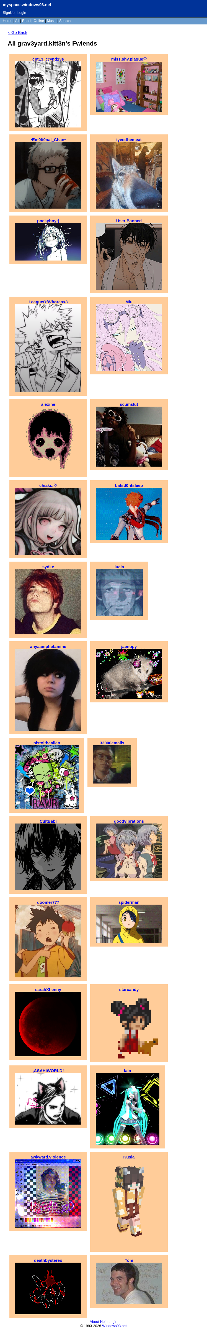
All (17, 21)
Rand (26, 21)
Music (51, 21)
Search (65, 21)
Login (21, 13)
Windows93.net (114, 1326)
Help (104, 1322)
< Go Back (17, 32)
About (94, 1322)
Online (38, 21)
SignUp (9, 13)
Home (7, 21)
